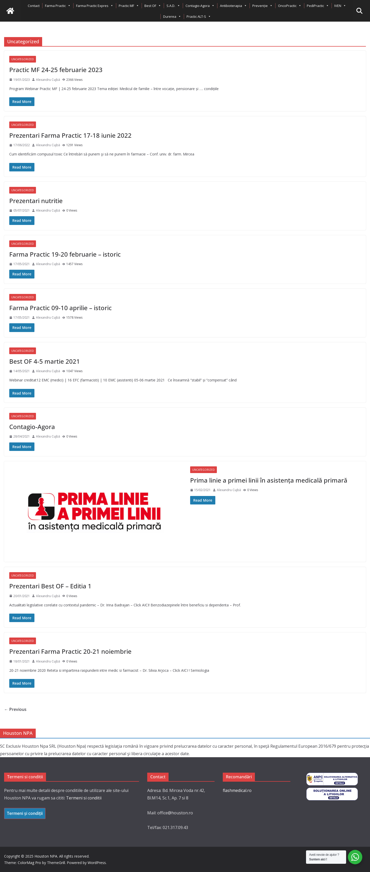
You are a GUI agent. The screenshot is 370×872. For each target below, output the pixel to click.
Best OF (152, 5)
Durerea (172, 16)
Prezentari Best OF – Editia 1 (50, 586)
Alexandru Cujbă (48, 79)
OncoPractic (289, 5)
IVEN (340, 5)
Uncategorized (22, 59)
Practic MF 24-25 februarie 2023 (56, 69)
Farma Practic (58, 5)
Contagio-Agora (200, 5)
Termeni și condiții (25, 813)
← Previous (15, 709)
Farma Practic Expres (94, 5)
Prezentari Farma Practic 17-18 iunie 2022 (70, 135)
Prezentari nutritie (36, 200)
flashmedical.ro (237, 790)
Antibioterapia (233, 5)
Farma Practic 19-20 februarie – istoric (65, 254)
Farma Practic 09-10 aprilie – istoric (60, 307)
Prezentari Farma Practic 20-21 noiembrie (70, 651)
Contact (34, 5)
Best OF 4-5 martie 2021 (44, 361)
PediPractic (318, 5)
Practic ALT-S (199, 16)
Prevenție (262, 5)
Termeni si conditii (83, 798)
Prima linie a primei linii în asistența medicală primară (268, 480)
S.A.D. (173, 5)
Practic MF (129, 5)
